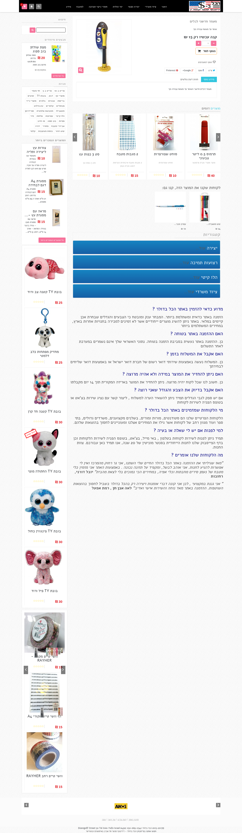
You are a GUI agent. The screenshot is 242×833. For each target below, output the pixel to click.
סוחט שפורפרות (165, 154)
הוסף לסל (206, 51)
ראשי (164, 6)
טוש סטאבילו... (213, 224)
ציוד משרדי (150, 6)
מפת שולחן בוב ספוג (38, 49)
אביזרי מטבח (58, 126)
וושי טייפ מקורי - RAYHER (44, 658)
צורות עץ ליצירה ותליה (36, 150)
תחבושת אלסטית (45, 111)
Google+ (188, 70)
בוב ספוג (52, 121)
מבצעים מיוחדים (55, 40)
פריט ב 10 (59, 90)
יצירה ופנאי (133, 6)
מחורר (45, 126)
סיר (32, 116)
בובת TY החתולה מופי (44, 471)
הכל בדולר (147, 828)
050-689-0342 (134, 828)
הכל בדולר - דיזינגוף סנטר (124, 831)
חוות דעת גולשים (189, 79)
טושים (31, 95)
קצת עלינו (122, 819)
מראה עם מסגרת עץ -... (35, 213)
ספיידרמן (29, 111)
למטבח (79, 6)
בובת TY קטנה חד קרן (44, 411)
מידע (68, 6)
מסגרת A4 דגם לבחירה (37, 183)
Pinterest (172, 70)
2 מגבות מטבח (127, 154)
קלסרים (50, 106)
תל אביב (107, 831)
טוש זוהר (60, 131)
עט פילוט (38, 106)
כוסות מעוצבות (45, 131)
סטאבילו (60, 111)
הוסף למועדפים (205, 62)
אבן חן (118, 488)
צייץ (211, 70)
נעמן (202, 472)
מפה (104, 819)
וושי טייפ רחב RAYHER (44, 776)
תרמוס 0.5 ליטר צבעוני (204, 156)
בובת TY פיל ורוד (44, 591)
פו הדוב (41, 121)
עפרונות (49, 116)
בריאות (61, 100)
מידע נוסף (209, 79)
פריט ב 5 (47, 90)
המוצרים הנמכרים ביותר (50, 140)
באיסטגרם (99, 831)
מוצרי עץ (60, 95)
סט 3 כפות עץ (89, 154)
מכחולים (60, 106)
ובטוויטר (90, 831)
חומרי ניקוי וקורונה (98, 6)
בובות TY (41, 95)
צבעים (51, 100)
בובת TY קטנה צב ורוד (44, 292)
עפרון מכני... (180, 224)
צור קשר (111, 819)
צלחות (40, 116)
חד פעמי (36, 90)
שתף (201, 70)
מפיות (62, 121)
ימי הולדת (118, 6)
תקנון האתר (133, 819)
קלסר (32, 131)
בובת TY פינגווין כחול (44, 531)
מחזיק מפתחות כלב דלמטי (44, 354)
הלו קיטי (60, 116)
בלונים (42, 100)
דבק (51, 95)
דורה (37, 126)
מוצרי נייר (31, 100)
